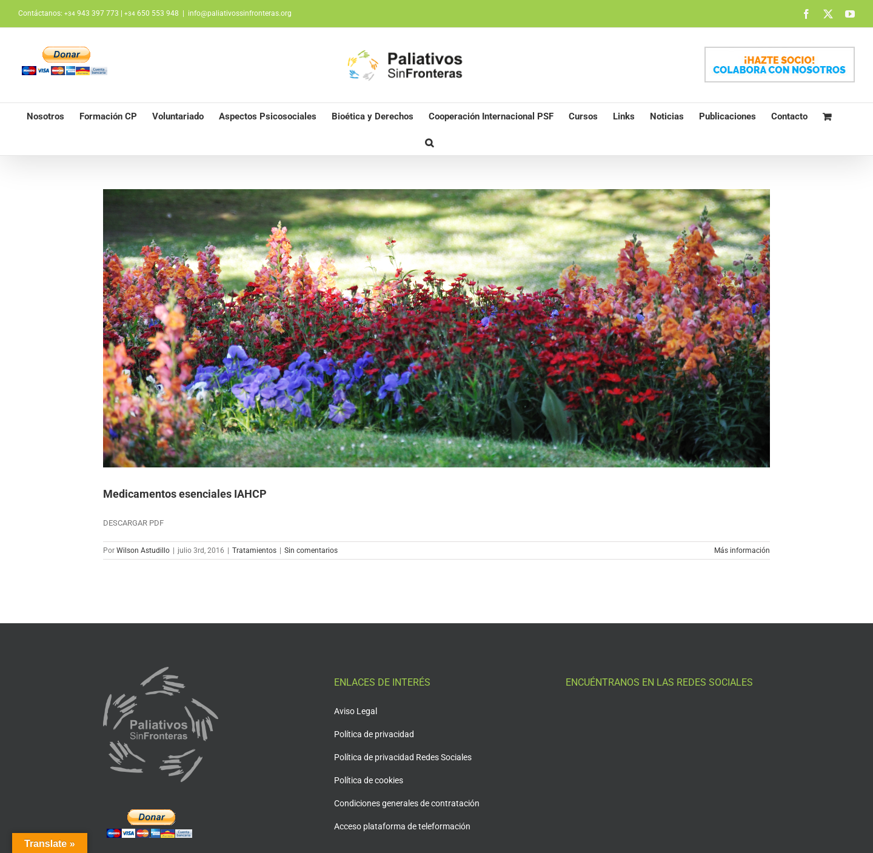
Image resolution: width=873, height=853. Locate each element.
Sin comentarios (311, 550)
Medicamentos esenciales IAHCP (185, 493)
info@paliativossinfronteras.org (240, 13)
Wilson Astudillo (143, 550)
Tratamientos (254, 550)
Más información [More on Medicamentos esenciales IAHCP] (742, 550)
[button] (429, 142)
